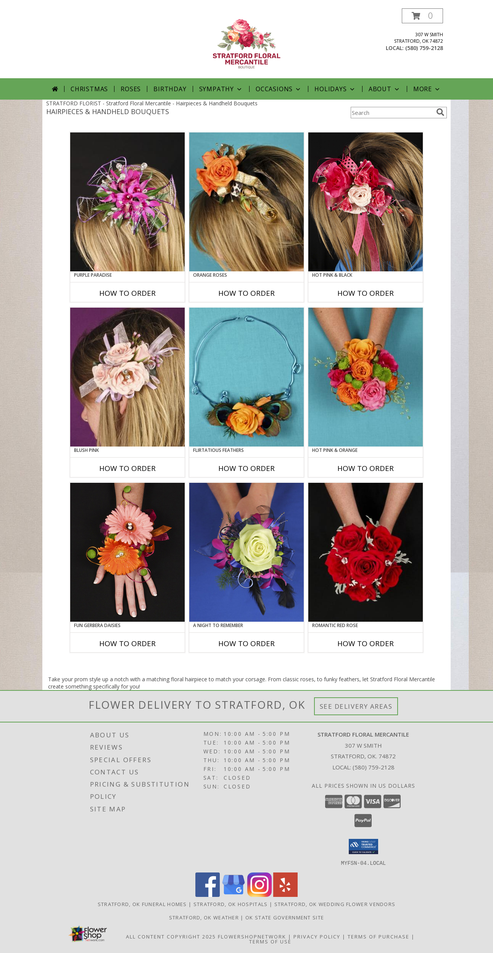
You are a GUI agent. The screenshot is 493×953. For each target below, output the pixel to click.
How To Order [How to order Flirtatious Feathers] (246, 468)
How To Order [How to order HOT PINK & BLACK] (365, 293)
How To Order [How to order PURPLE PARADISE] (127, 293)
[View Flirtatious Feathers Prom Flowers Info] (246, 377)
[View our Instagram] (259, 894)
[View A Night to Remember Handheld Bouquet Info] (246, 552)
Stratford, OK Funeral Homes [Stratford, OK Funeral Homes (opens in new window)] (142, 903)
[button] (422, 15)
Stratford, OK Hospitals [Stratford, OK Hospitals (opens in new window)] (230, 903)
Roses (131, 89)
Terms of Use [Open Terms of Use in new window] (270, 941)
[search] (440, 112)
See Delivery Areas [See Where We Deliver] (356, 706)
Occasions (279, 89)
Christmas (89, 89)
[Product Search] (392, 112)
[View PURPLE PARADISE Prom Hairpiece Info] (127, 201)
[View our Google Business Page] (233, 894)
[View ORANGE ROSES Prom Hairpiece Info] (246, 201)
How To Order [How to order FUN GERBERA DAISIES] (127, 643)
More (427, 89)
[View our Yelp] (285, 894)
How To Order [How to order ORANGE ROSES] (246, 293)
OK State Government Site (284, 917)
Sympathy (221, 89)
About (385, 89)
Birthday (169, 89)
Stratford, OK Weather (204, 917)
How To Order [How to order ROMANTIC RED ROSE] (365, 643)
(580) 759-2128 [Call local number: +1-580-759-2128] (424, 48)
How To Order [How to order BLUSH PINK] (127, 468)
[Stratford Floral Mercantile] (246, 43)
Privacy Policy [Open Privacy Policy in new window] (316, 936)
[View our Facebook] (207, 894)
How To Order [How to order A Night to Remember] (246, 643)
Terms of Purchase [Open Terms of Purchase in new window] (378, 936)
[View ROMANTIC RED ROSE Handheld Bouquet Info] (365, 552)
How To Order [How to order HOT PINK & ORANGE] (365, 468)
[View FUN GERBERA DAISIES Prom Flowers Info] (127, 552)
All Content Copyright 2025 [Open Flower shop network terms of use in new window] (171, 936)
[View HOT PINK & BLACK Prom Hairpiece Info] (365, 201)
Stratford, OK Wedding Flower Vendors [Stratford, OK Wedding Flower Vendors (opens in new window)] (335, 903)
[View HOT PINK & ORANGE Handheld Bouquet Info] (365, 377)
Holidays (335, 89)
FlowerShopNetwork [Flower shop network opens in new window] (252, 936)
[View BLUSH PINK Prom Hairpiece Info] (127, 377)
